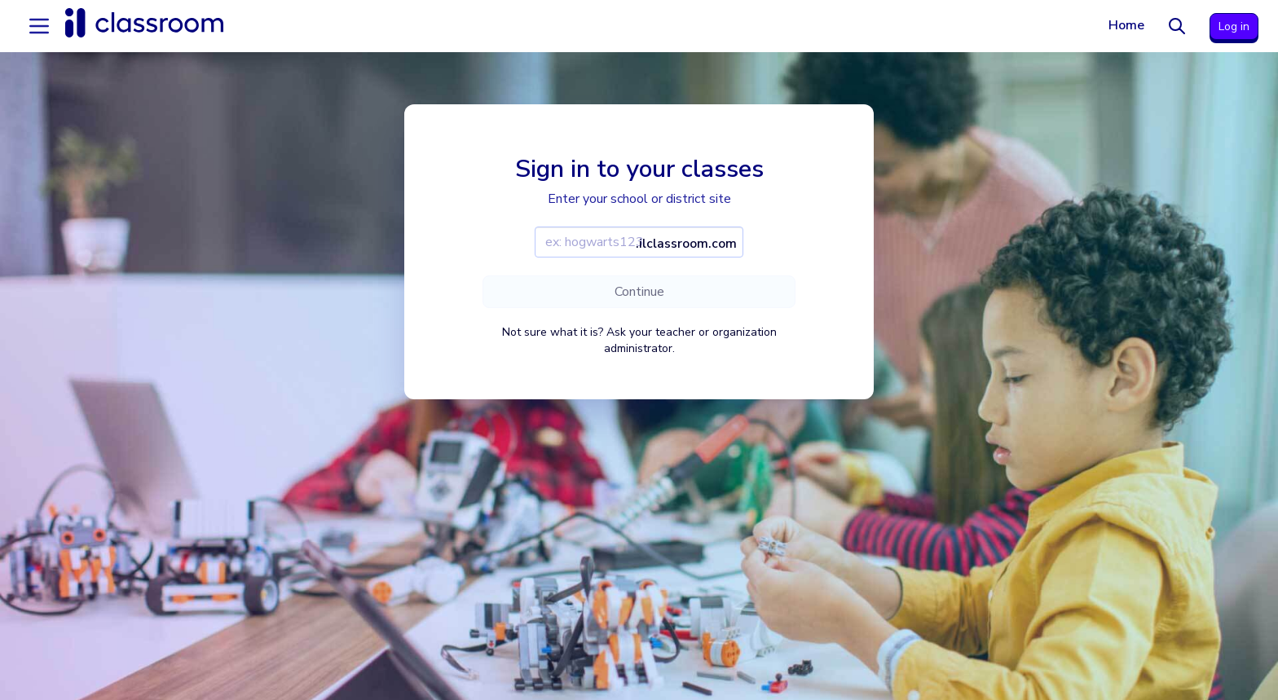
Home (1126, 25)
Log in (1234, 26)
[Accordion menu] (39, 26)
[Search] (1177, 26)
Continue (639, 292)
